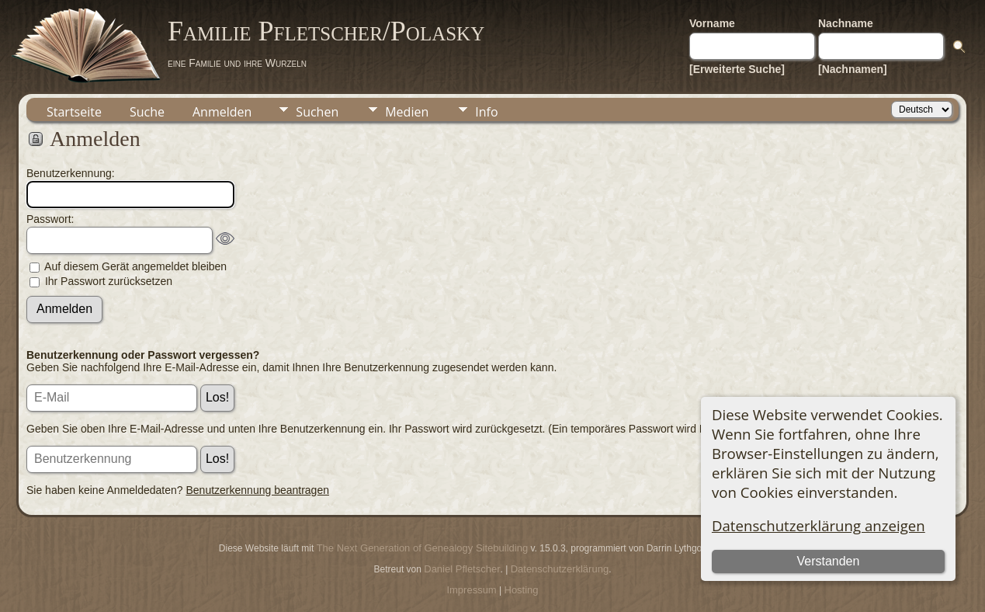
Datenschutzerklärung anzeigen (818, 525)
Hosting (522, 590)
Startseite (74, 111)
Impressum (471, 590)
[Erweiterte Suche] (737, 69)
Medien (406, 111)
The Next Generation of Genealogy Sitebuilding (422, 548)
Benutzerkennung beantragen (257, 490)
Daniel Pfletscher (462, 569)
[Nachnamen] (852, 69)
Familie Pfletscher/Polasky (326, 31)
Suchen (317, 111)
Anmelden (221, 111)
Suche (147, 111)
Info (486, 111)
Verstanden (827, 561)
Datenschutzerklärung (560, 569)
